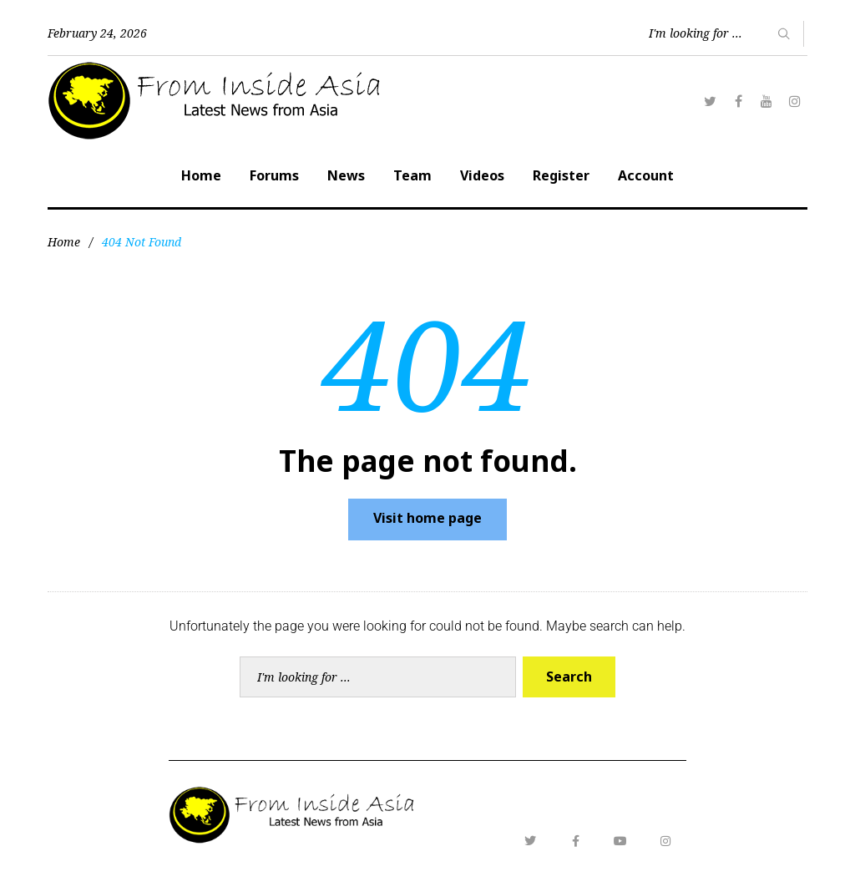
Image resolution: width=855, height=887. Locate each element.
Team (412, 175)
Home (201, 175)
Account (646, 175)
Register (561, 175)
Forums (274, 175)
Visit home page (427, 518)
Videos (482, 175)
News (346, 175)
